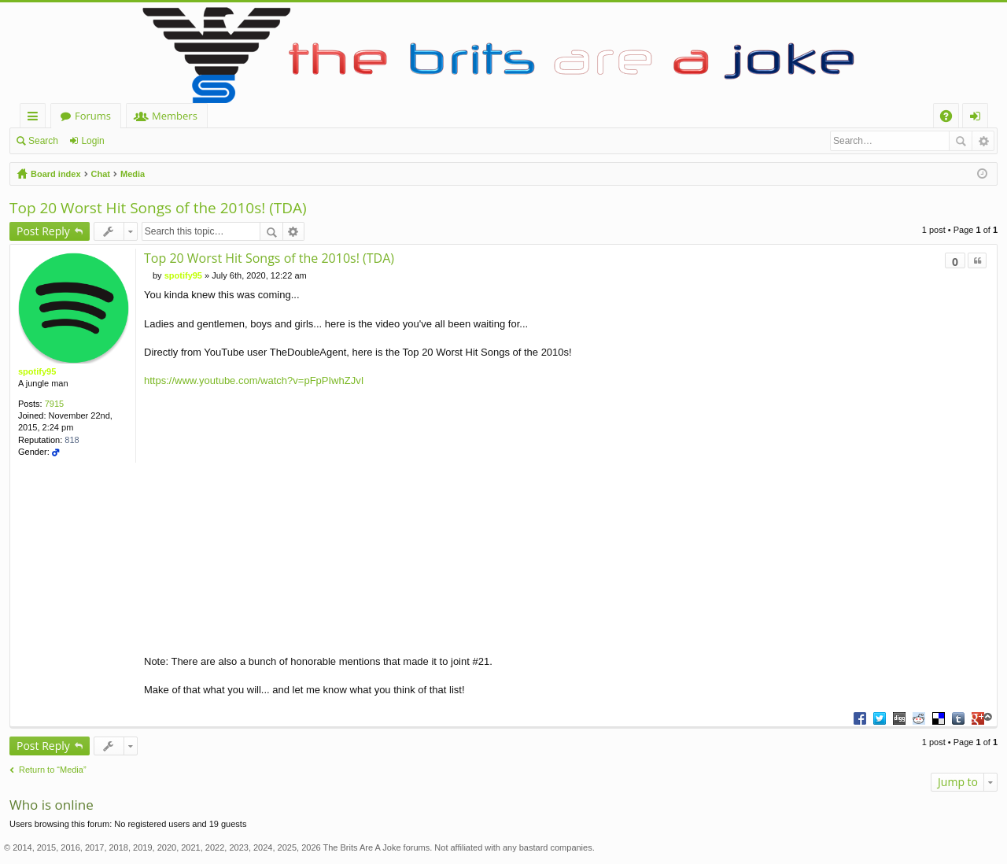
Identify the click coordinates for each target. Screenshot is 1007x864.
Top (988, 717)
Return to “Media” (53, 769)
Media (132, 174)
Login (92, 140)
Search (43, 140)
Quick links (36, 118)
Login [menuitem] (978, 118)
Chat (100, 174)
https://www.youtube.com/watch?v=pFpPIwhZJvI (253, 380)
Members (174, 116)
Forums (93, 116)
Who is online (51, 805)
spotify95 (37, 371)
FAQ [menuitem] (951, 118)
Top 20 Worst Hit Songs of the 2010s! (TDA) (158, 208)
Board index (56, 174)
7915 (54, 403)
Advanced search (983, 140)
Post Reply (43, 230)
